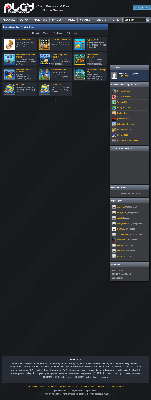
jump (98, 370)
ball (95, 367)
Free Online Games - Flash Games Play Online (19, 8)
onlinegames (17, 373)
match (119, 370)
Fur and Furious (124, 129)
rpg (121, 374)
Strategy (86, 20)
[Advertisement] (130, 44)
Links (75, 386)
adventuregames (74, 366)
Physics (56, 20)
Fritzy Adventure (124, 108)
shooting (47, 376)
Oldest (46, 33)
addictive (45, 367)
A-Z (68, 33)
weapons (104, 377)
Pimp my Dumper (124, 91)
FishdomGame (41, 363)
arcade (88, 366)
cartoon (118, 367)
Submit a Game (141, 7)
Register (128, 76)
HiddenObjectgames (74, 363)
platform (63, 374)
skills (63, 377)
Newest (35, 33)
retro (109, 374)
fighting (38, 370)
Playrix (135, 363)
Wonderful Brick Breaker (128, 140)
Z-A (75, 33)
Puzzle (71, 20)
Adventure (40, 20)
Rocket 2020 (122, 135)
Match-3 (96, 364)
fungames (74, 370)
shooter (136, 373)
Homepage (32, 386)
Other (116, 20)
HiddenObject (56, 363)
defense (140, 367)
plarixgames (51, 374)
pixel (41, 374)
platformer (74, 374)
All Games (9, 20)
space (70, 377)
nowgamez (121, 212)
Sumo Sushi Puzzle (125, 97)
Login (121, 76)
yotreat (120, 245)
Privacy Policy (118, 386)
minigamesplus (123, 223)
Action (24, 20)
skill (57, 377)
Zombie (26, 367)
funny (83, 370)
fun (65, 369)
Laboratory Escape (125, 124)
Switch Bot (122, 113)
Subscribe (52, 386)
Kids (88, 363)
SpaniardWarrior (124, 234)
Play (127, 363)
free (46, 370)
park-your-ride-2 (124, 119)
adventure (57, 366)
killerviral (121, 251)
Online (119, 363)
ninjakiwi (136, 370)
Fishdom (28, 364)
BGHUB (120, 256)
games (91, 370)
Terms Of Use (103, 386)
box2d (101, 367)
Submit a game (87, 386)
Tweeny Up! (122, 102)
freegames (55, 370)
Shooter (102, 20)
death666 (121, 229)
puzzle (98, 373)
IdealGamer (122, 240)
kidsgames (108, 370)
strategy (79, 376)
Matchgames (108, 363)
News (42, 386)
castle (126, 367)
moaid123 (121, 207)
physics (31, 373)
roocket (120, 218)
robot (115, 374)
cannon (109, 367)
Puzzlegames (14, 366)
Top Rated (58, 33)
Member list (65, 386)
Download (17, 363)
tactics (88, 377)
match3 (127, 370)
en (31, 369)
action (35, 366)
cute (133, 367)
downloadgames (19, 370)
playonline (86, 373)
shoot (127, 374)
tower (95, 377)
